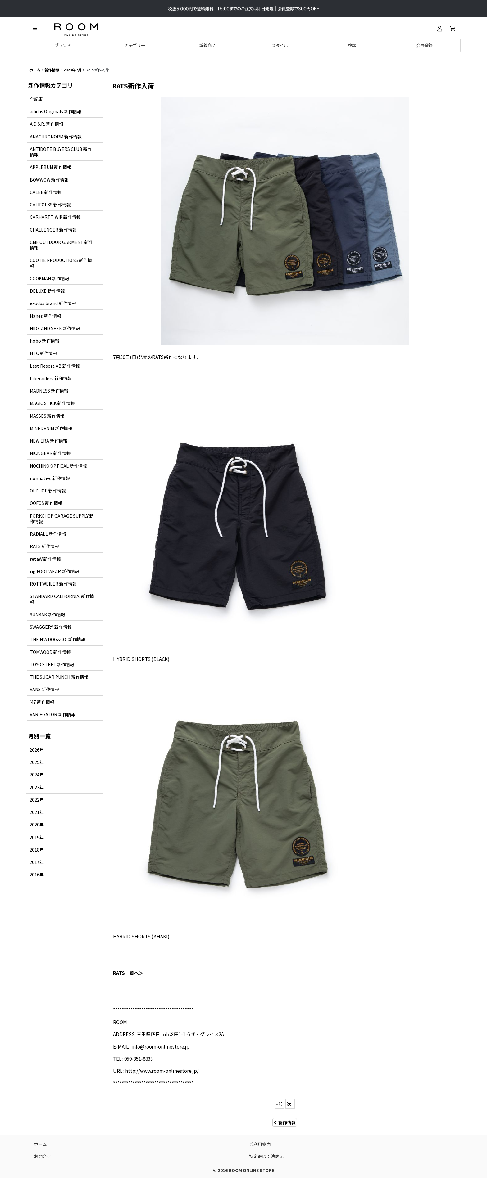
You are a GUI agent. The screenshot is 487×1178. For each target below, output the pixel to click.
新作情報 (285, 1122)
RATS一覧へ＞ (128, 972)
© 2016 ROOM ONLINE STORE (243, 1170)
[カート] (452, 29)
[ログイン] (439, 29)
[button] (34, 29)
